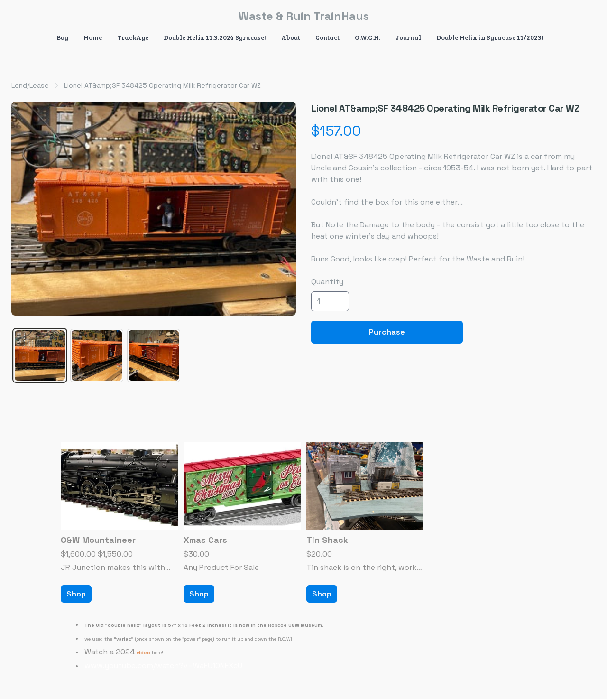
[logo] (303, 16)
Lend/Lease (30, 85)
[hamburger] (19, 15)
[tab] (39, 355)
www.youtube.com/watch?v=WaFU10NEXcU (163, 666)
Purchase (387, 332)
